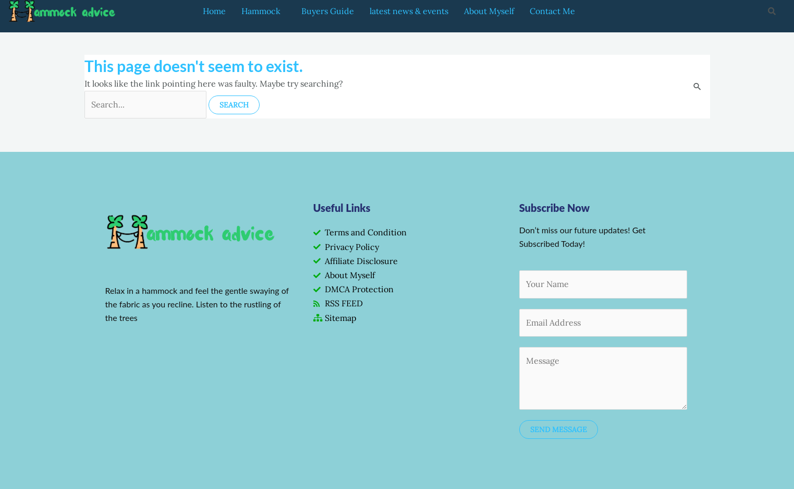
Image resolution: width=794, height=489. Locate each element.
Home (214, 11)
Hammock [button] (260, 11)
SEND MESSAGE (558, 429)
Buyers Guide (327, 11)
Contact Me (552, 11)
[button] (264, 11)
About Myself (489, 11)
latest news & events (409, 11)
